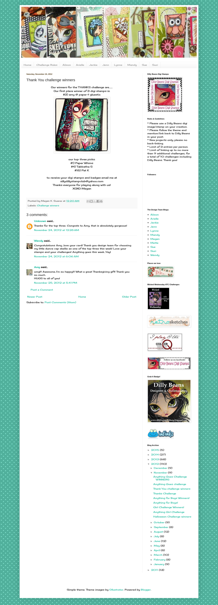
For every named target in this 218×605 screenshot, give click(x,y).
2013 (155, 459)
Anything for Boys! (165, 502)
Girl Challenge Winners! (168, 507)
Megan (155, 238)
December (161, 467)
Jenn (106, 64)
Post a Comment (42, 289)
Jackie (93, 64)
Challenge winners (48, 205)
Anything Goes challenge (169, 484)
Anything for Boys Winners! (171, 498)
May (157, 545)
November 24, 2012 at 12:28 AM (56, 230)
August (159, 531)
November (161, 472)
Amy (37, 267)
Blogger (146, 589)
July (157, 536)
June (157, 541)
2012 (155, 463)
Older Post (129, 296)
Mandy (132, 64)
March (158, 554)
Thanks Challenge (164, 493)
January (159, 564)
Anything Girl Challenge (168, 512)
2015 (155, 449)
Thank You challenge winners (171, 488)
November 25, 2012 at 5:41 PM (55, 282)
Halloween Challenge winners (172, 516)
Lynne (118, 64)
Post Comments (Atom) (60, 302)
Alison (67, 64)
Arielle (80, 64)
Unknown (40, 221)
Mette (154, 242)
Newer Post (34, 296)
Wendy (38, 240)
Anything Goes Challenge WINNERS (170, 478)
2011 (155, 569)
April (157, 550)
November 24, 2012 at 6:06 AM (56, 256)
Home (27, 64)
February (160, 559)
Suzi (155, 64)
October (159, 522)
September (161, 527)
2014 (155, 454)
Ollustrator (116, 589)
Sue (144, 64)
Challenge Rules (46, 64)
